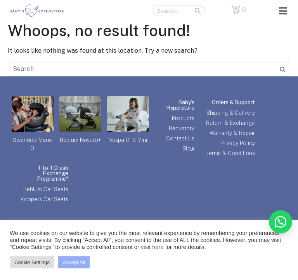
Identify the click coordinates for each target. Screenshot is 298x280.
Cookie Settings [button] (32, 262)
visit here (152, 247)
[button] (280, 221)
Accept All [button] (74, 262)
